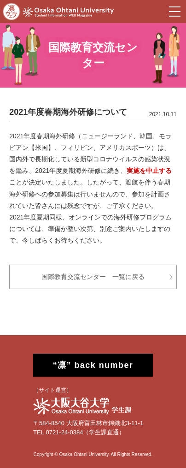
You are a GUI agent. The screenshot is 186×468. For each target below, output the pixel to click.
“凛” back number (93, 365)
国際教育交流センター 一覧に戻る (93, 276)
